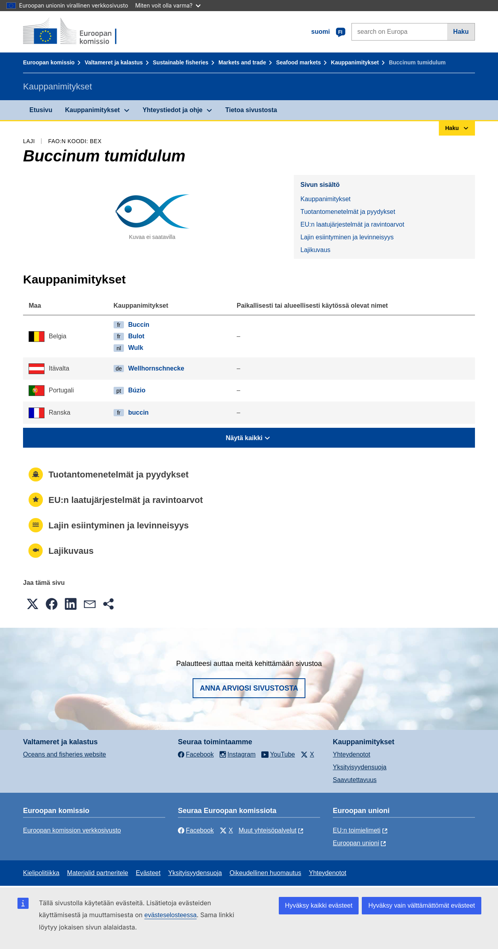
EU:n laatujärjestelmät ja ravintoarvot (352, 224)
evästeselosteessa (170, 915)
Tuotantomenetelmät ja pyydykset (347, 211)
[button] (33, 604)
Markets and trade (242, 62)
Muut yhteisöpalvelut (268, 830)
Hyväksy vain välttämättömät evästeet (421, 905)
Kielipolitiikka (41, 872)
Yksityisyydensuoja (359, 767)
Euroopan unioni (356, 843)
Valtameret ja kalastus (114, 62)
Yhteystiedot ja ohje (173, 110)
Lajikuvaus (315, 249)
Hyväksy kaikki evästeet (319, 905)
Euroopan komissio (49, 62)
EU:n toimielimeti (356, 830)
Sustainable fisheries (180, 62)
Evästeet (148, 872)
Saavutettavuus (354, 779)
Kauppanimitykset (355, 62)
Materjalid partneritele (97, 872)
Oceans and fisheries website (64, 754)
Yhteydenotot (351, 754)
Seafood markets (298, 62)
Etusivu (40, 110)
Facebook (196, 830)
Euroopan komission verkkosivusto (72, 830)
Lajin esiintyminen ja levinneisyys (347, 237)
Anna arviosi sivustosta (249, 688)
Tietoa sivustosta (251, 110)
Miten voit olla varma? (168, 5)
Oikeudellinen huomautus (265, 872)
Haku (461, 31)
